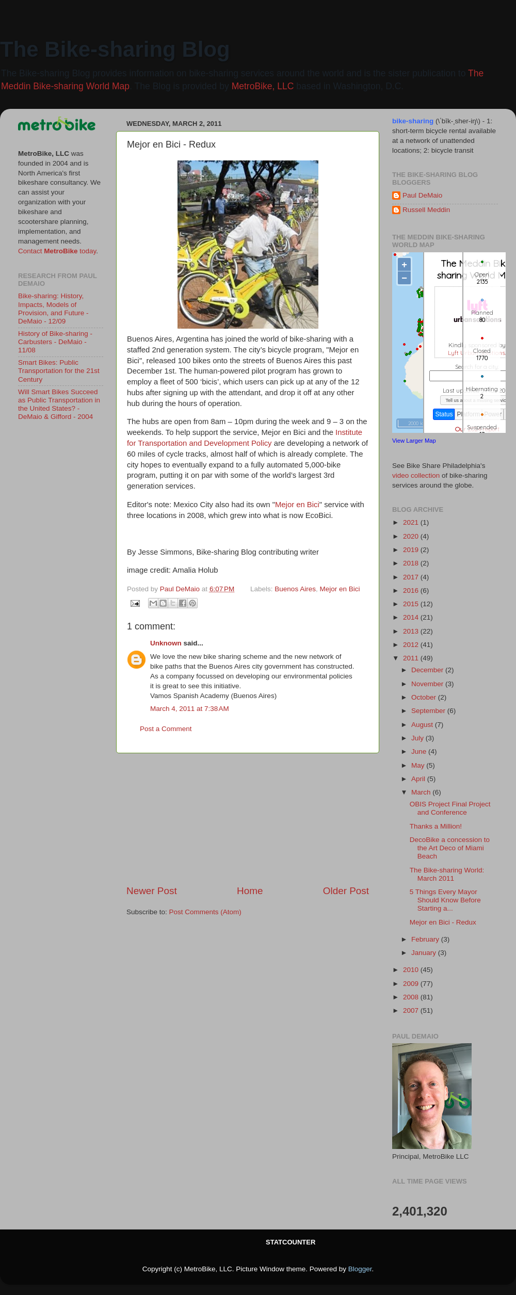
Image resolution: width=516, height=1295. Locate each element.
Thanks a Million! (436, 826)
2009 (412, 984)
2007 (412, 1010)
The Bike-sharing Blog (115, 49)
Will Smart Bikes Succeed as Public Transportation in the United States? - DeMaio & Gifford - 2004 (59, 404)
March (421, 792)
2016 (412, 590)
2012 (412, 645)
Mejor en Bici (297, 504)
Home (250, 890)
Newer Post (151, 890)
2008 (412, 997)
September (429, 711)
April (419, 779)
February (426, 939)
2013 (412, 631)
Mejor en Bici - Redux (443, 922)
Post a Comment (166, 729)
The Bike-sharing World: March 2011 (447, 874)
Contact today (57, 251)
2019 (412, 550)
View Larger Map (414, 441)
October (424, 697)
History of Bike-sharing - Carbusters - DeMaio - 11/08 (55, 342)
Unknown (166, 643)
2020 (412, 536)
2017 (412, 577)
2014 (412, 617)
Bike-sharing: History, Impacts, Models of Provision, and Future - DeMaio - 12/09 (53, 308)
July (418, 738)
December (428, 670)
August (423, 725)
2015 (412, 604)
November (428, 684)
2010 (412, 970)
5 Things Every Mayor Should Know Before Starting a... (445, 900)
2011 (412, 658)
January (424, 953)
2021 (412, 522)
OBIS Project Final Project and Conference (450, 808)
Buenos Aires (295, 589)
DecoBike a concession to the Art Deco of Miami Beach (450, 848)
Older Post (346, 890)
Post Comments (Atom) (205, 912)
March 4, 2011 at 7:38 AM (189, 709)
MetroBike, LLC (263, 86)
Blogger (360, 1269)
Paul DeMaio (422, 195)
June (419, 751)
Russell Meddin (426, 210)
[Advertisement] (247, 818)
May (418, 765)
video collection (416, 475)
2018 (412, 563)
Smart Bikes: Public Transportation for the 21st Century (59, 371)
